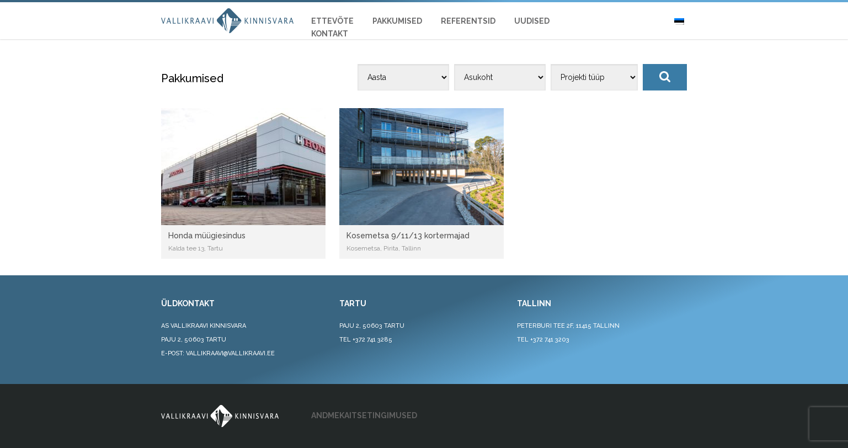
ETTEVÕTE (332, 21)
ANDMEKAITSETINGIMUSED (364, 415)
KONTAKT (329, 33)
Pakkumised (397, 21)
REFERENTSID (468, 21)
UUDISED (532, 21)
